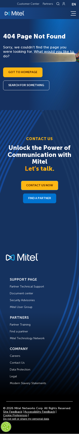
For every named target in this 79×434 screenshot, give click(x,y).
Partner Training (20, 324)
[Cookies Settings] (6, 427)
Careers (15, 356)
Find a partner (19, 331)
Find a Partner (39, 198)
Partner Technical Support (27, 286)
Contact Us (17, 362)
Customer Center (28, 3)
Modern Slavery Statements (28, 383)
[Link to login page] (64, 4)
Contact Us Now (39, 185)
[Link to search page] (58, 4)
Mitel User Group (21, 307)
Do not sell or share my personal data (26, 418)
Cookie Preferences (15, 415)
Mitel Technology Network (27, 338)
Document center (21, 293)
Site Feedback (12, 412)
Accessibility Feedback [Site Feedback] (39, 412)
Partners (48, 3)
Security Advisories (22, 300)
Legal (13, 376)
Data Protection (20, 369)
